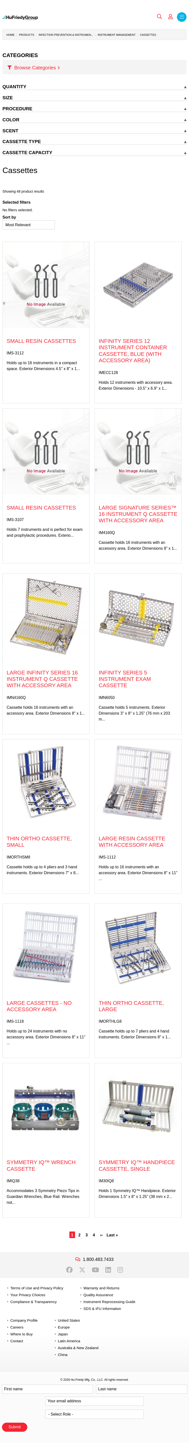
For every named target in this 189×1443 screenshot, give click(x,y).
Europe (64, 1327)
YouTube (95, 1270)
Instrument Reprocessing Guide (109, 1302)
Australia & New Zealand (78, 1348)
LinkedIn (108, 1270)
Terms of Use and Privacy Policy (36, 1288)
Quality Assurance (98, 1295)
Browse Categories (35, 67)
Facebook (69, 1270)
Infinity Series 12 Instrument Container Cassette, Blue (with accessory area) (133, 350)
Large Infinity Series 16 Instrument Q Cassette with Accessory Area (42, 679)
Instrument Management (117, 34)
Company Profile (24, 1320)
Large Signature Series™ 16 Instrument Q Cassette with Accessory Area (138, 514)
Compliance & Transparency (33, 1302)
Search (159, 16)
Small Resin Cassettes (41, 341)
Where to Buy (21, 1334)
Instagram (120, 1270)
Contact (16, 1341)
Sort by (9, 217)
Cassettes (148, 34)
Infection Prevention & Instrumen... (66, 34)
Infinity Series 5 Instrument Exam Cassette (125, 679)
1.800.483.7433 (98, 1259)
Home (10, 34)
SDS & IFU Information (102, 1308)
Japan (63, 1334)
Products (26, 34)
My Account (170, 16)
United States (69, 1320)
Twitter (82, 1270)
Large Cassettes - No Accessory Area (39, 1006)
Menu (182, 17)
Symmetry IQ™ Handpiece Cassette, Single (137, 1165)
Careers (16, 1327)
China (62, 1355)
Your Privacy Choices (27, 1295)
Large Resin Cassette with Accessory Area (132, 841)
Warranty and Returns (101, 1288)
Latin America (69, 1341)
